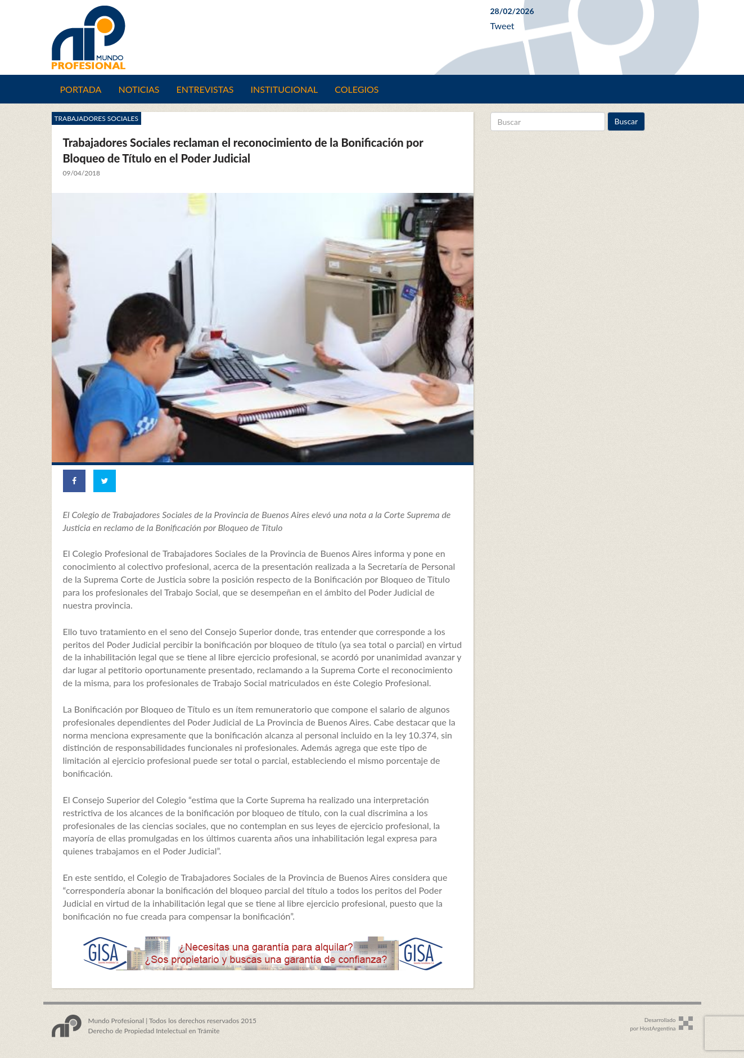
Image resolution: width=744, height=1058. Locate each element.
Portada (81, 89)
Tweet (502, 25)
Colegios (356, 89)
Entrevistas (205, 89)
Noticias (138, 89)
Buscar (626, 121)
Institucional (284, 89)
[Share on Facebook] (74, 481)
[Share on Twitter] (104, 481)
